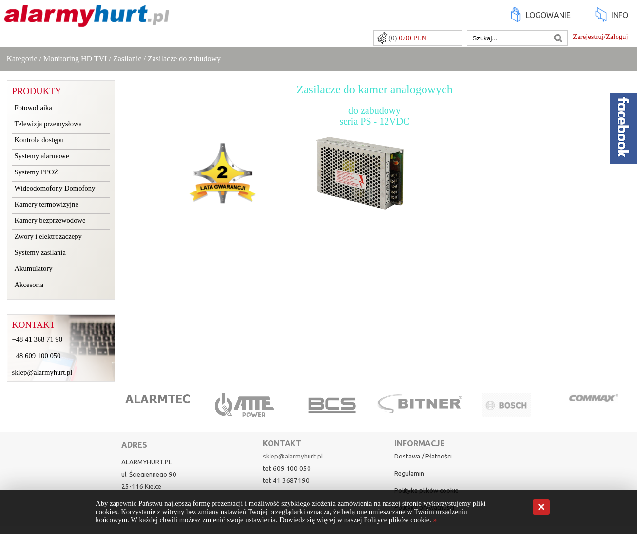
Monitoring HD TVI (75, 59)
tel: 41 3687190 (286, 480)
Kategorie (22, 59)
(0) (407, 38)
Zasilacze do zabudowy (184, 59)
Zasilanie (127, 59)
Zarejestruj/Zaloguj (600, 36)
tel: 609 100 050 (287, 468)
